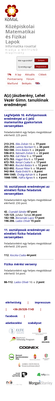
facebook (11, 316)
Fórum (30, 79)
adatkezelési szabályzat (23, 323)
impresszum (43, 302)
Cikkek (42, 74)
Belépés (41, 60)
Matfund (12, 83)
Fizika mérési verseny (20, 264)
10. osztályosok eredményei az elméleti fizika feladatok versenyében (27, 190)
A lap (18, 74)
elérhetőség (13, 302)
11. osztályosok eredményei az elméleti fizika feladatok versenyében (27, 233)
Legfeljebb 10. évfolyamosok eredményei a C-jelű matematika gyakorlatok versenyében (25, 120)
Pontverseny (15, 79)
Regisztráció (41, 67)
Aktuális (30, 74)
